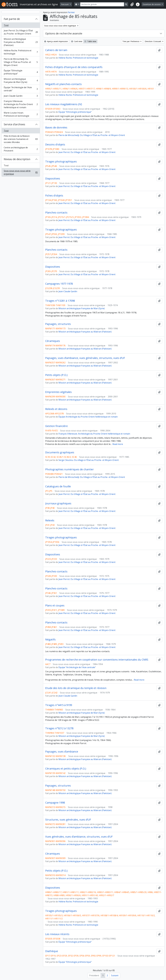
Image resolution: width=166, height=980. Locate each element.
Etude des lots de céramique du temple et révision (75, 688)
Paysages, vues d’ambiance (61, 751)
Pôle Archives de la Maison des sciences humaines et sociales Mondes (21, 139)
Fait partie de (12, 19)
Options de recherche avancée (63, 33)
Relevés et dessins (56, 409)
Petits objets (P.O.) (56, 375)
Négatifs (50, 639)
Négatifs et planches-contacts (63, 84)
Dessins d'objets (55, 144)
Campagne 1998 (55, 802)
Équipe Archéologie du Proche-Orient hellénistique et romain (88, 416)
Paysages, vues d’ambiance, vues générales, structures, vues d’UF (85, 358)
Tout (6, 25)
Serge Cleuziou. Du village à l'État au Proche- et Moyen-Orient (88, 460)
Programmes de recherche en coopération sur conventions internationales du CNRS (96, 659)
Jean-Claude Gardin (21, 96)
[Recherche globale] (102, 4)
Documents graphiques (59, 452)
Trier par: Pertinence (131, 41)
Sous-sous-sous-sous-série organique (21, 172)
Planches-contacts (56, 212)
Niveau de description (17, 159)
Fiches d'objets (54, 195)
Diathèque (51, 951)
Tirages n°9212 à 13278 (59, 728)
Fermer (71, 12)
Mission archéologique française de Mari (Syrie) (21, 80)
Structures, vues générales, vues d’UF (68, 819)
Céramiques (52, 341)
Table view (90, 41)
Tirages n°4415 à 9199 (58, 705)
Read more (117, 444)
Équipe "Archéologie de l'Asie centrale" (21, 89)
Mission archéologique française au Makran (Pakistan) (21, 42)
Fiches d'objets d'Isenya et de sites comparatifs (73, 67)
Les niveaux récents (57, 934)
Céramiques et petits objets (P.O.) (65, 768)
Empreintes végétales (58, 392)
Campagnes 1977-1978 (59, 283)
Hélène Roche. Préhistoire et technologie (21, 52)
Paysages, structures (58, 324)
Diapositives (52, 178)
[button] (132, 4)
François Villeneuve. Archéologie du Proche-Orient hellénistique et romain (21, 104)
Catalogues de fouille (58, 486)
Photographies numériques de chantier (69, 469)
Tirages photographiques (61, 161)
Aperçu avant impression (56, 41)
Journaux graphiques (58, 503)
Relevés (49, 520)
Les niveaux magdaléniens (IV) (63, 104)
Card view (76, 41)
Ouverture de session (152, 4)
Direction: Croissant (153, 41)
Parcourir (65, 4)
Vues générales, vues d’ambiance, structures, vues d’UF (79, 836)
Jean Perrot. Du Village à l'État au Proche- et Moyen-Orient (21, 32)
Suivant (114, 975)
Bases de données (56, 127)
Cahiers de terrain (56, 50)
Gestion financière (56, 426)
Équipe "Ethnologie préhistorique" (21, 72)
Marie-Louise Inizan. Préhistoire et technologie (21, 114)
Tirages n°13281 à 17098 (60, 300)
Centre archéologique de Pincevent (21, 149)
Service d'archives (14, 124)
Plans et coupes (54, 605)
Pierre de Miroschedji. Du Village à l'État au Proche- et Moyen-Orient (21, 62)
